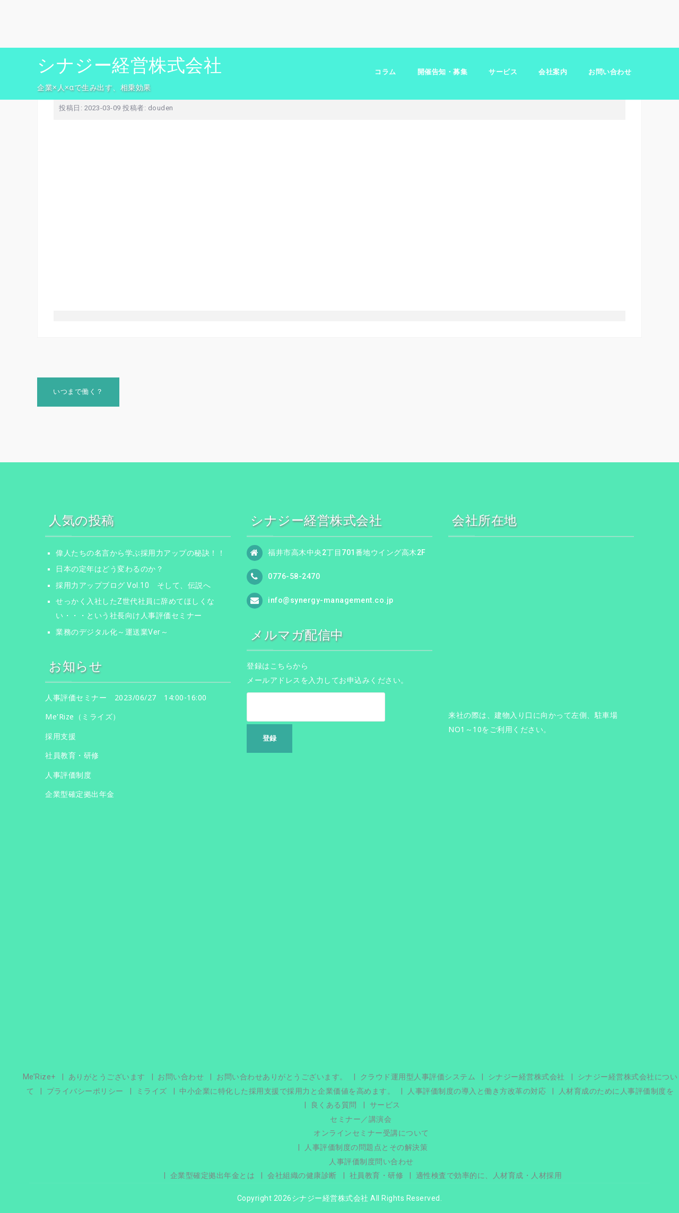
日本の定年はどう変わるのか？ (109, 569)
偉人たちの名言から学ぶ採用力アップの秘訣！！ (140, 553)
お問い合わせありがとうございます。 (281, 1077)
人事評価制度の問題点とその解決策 (366, 1147)
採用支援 (60, 736)
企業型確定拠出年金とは (212, 1175)
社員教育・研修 (72, 755)
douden (160, 108)
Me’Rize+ (39, 1077)
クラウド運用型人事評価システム (418, 1077)
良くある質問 (334, 1105)
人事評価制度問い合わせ (371, 1161)
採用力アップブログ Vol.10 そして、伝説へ (133, 585)
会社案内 (552, 72)
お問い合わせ (609, 72)
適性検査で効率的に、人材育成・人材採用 (489, 1175)
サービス (503, 72)
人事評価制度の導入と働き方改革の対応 (476, 1091)
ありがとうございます (106, 1077)
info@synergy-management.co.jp (331, 599)
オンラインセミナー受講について (371, 1133)
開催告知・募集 (442, 72)
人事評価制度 (68, 775)
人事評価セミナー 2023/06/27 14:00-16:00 (126, 697)
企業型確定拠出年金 (80, 794)
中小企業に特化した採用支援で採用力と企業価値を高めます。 (287, 1091)
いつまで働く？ (78, 391)
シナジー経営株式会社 (129, 65)
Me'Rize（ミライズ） (82, 716)
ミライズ (151, 1091)
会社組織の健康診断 (302, 1175)
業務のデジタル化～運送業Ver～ (112, 632)
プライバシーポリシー (85, 1091)
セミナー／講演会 (360, 1119)
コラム (385, 72)
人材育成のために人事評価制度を (616, 1091)
